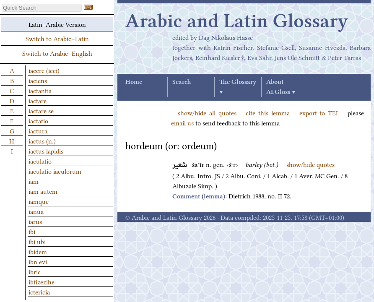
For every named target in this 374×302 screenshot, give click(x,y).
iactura (38, 130)
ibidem (38, 251)
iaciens (38, 80)
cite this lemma (268, 112)
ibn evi (38, 261)
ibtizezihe (42, 281)
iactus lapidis (46, 150)
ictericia (39, 291)
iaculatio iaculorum (55, 170)
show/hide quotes (310, 164)
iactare (38, 100)
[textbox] (42, 8)
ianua (36, 211)
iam (34, 180)
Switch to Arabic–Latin (57, 38)
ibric (35, 271)
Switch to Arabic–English (57, 52)
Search (181, 82)
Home (133, 82)
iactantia (40, 90)
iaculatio (40, 160)
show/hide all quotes (207, 112)
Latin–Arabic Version (57, 24)
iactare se (41, 110)
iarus (35, 221)
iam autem (43, 190)
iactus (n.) (42, 140)
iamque (39, 201)
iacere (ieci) (44, 70)
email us (182, 122)
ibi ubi (37, 241)
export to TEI (318, 112)
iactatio (38, 120)
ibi (32, 231)
